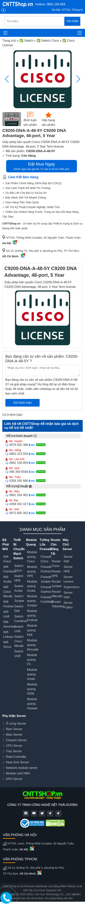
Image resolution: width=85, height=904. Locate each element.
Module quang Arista (32, 674)
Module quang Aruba (32, 586)
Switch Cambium (20, 619)
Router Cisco (56, 563)
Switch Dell (18, 609)
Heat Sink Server (17, 762)
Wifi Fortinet (8, 604)
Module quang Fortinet (32, 615)
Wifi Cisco (7, 559)
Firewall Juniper (46, 579)
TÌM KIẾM (72, 21)
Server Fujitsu (68, 605)
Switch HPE (18, 578)
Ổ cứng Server (16, 723)
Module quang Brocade (32, 645)
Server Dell (68, 559)
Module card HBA (18, 773)
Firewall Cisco (46, 559)
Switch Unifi (18, 629)
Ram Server (14, 729)
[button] (78, 79)
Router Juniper (57, 584)
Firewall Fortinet (46, 569)
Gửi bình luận (22, 402)
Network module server (22, 767)
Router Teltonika (58, 604)
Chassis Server (16, 740)
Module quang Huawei (32, 703)
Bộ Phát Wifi (5, 544)
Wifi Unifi (6, 614)
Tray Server (14, 751)
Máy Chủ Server (67, 544)
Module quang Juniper (32, 601)
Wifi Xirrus (7, 644)
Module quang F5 (32, 659)
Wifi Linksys (8, 634)
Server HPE (68, 569)
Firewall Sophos (46, 589)
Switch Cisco (18, 568)
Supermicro (71, 587)
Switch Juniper (19, 598)
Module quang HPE (32, 571)
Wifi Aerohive (9, 624)
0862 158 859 (56, 4)
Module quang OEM (32, 689)
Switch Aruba (18, 588)
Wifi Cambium (9, 569)
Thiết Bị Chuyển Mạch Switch (19, 549)
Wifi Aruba (7, 579)
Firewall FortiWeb (47, 599)
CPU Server (14, 745)
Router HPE (56, 574)
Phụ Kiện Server (14, 716)
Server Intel (68, 595)
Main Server (14, 734)
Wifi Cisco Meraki (7, 591)
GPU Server (14, 779)
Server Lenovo (69, 579)
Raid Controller (16, 756)
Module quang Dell (32, 630)
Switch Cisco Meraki (19, 641)
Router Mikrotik (57, 594)
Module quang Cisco (32, 556)
